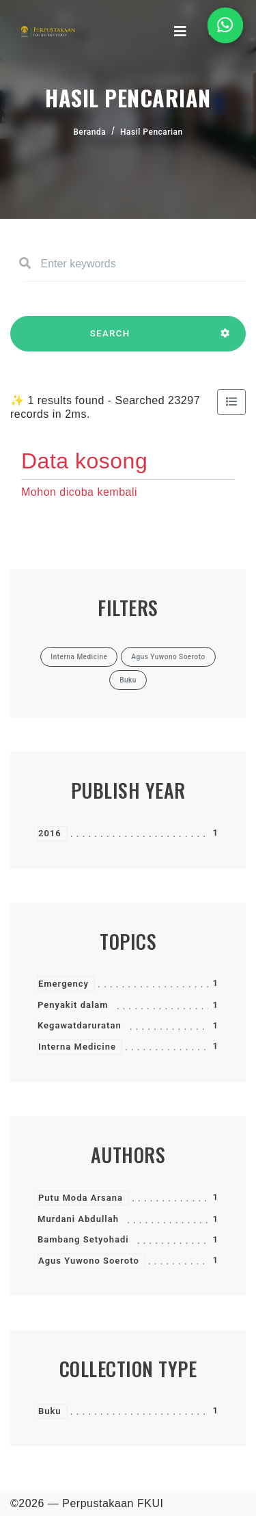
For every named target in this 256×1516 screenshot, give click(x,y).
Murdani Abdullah (78, 1219)
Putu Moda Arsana (80, 1198)
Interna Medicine (77, 1046)
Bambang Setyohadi (83, 1239)
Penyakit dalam (73, 1005)
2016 (49, 833)
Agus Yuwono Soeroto (88, 1260)
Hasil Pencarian (151, 132)
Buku (49, 1411)
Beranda (89, 132)
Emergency (63, 984)
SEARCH (110, 339)
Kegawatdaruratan (80, 1025)
